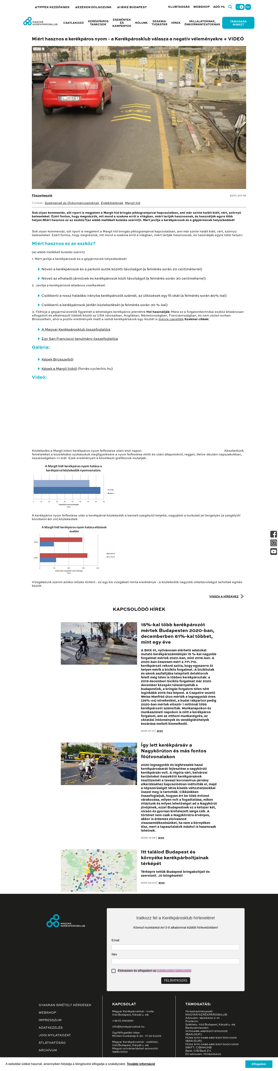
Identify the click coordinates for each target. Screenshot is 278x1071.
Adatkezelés (51, 1027)
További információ (141, 1064)
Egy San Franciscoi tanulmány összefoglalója (80, 339)
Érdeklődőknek (112, 203)
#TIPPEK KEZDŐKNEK (52, 7)
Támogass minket (238, 23)
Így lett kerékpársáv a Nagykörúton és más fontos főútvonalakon (173, 751)
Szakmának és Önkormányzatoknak (72, 203)
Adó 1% (219, 6)
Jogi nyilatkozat (55, 1035)
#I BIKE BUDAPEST (132, 7)
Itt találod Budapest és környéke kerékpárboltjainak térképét (175, 858)
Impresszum (50, 1020)
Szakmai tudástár (159, 23)
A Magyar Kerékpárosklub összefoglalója (76, 329)
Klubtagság (179, 6)
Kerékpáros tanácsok (98, 23)
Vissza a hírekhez (224, 596)
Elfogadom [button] (259, 1064)
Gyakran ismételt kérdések (65, 1005)
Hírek (176, 23)
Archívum (48, 1050)
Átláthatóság (52, 1043)
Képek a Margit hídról (59, 369)
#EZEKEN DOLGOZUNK (93, 7)
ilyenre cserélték (171, 319)
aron (160, 731)
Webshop (201, 6)
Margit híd (132, 203)
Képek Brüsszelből (57, 359)
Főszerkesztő (42, 195)
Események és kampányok (121, 23)
